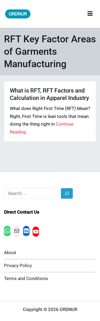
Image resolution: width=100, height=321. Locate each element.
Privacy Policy (18, 265)
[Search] (67, 193)
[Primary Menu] (90, 13)
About (10, 252)
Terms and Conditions (26, 278)
